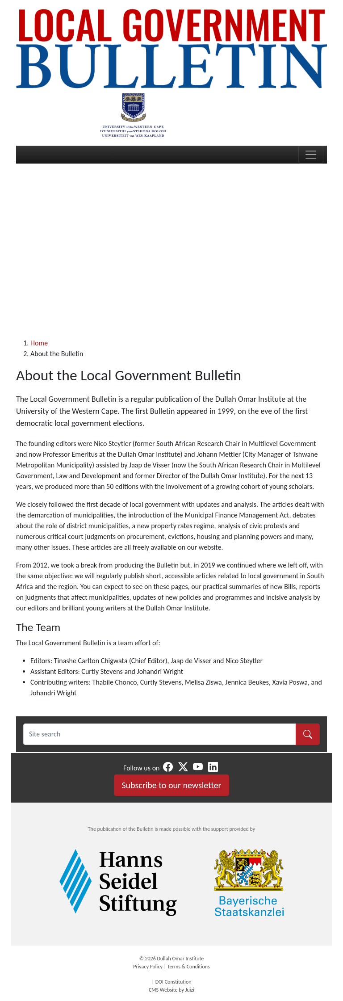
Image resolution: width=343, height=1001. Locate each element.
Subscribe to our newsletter (171, 785)
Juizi (189, 990)
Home (39, 343)
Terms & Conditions (188, 966)
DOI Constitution (173, 982)
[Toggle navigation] (310, 155)
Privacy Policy (148, 966)
